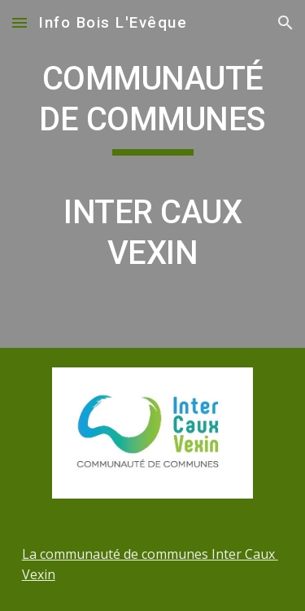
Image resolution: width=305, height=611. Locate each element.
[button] (19, 22)
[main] (152, 174)
